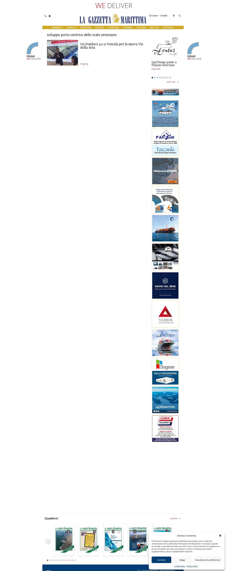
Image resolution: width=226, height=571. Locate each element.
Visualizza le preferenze (207, 559)
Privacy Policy (192, 566)
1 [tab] (152, 77)
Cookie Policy (179, 566)
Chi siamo (153, 15)
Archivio (174, 518)
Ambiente (57, 27)
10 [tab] (70, 560)
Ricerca (99, 27)
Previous (48, 541)
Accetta (161, 559)
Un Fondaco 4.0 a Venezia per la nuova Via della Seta (111, 45)
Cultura (141, 27)
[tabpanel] (165, 68)
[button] (220, 535)
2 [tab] (155, 77)
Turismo (127, 27)
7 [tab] (167, 77)
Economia (113, 27)
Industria (85, 27)
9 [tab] (68, 560)
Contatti (163, 15)
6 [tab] (165, 77)
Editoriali (168, 27)
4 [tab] (160, 77)
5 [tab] (162, 77)
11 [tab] (73, 560)
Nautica (154, 27)
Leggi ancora (165, 68)
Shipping (84, 63)
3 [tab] (157, 77)
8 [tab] (170, 77)
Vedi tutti (171, 82)
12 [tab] (75, 560)
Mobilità (71, 27)
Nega (182, 559)
